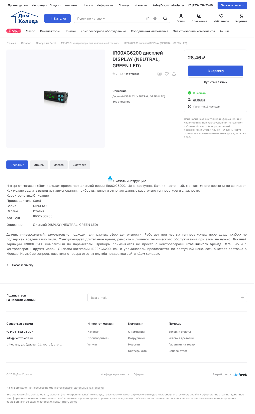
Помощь (175, 323)
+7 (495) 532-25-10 (200, 5)
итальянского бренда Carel (209, 244)
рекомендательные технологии (83, 387)
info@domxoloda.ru (168, 5)
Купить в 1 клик (215, 82)
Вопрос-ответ (178, 350)
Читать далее (68, 401)
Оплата (59, 164)
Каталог (92, 331)
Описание (17, 164)
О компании (136, 331)
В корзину (215, 71)
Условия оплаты (180, 331)
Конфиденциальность (115, 374)
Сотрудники (136, 338)
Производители (98, 338)
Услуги (92, 344)
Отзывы (39, 164)
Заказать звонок (232, 5)
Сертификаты (137, 350)
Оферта (139, 374)
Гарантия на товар (182, 344)
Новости (134, 344)
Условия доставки (181, 338)
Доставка (79, 164)
